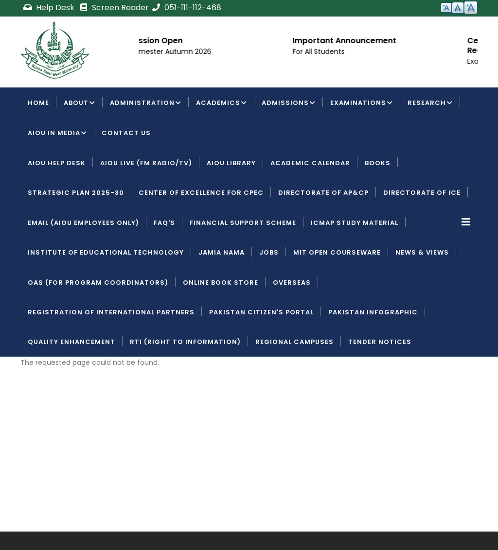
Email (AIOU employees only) (83, 222)
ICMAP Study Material (354, 222)
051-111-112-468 (186, 7)
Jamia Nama (221, 252)
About (79, 103)
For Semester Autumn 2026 (209, 51)
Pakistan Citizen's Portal (261, 312)
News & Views (422, 252)
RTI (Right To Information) (185, 341)
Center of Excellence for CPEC (201, 192)
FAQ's (164, 222)
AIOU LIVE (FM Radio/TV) (146, 163)
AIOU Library (231, 163)
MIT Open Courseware (337, 252)
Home (38, 102)
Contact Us (126, 133)
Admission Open (195, 40)
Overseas (292, 282)
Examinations (361, 103)
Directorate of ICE (422, 192)
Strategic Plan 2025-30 (76, 192)
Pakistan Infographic (373, 312)
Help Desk (49, 7)
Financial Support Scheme (243, 222)
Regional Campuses (294, 341)
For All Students (364, 51)
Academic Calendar (310, 163)
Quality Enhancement (71, 341)
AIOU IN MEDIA (57, 133)
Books (378, 163)
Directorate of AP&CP (323, 192)
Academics (221, 103)
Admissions (289, 103)
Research (430, 103)
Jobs (269, 252)
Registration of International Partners (111, 312)
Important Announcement (389, 40)
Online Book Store (220, 282)
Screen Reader (114, 7)
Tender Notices (379, 341)
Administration (145, 103)
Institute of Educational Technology (106, 252)
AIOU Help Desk (57, 163)
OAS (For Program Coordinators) (98, 282)
